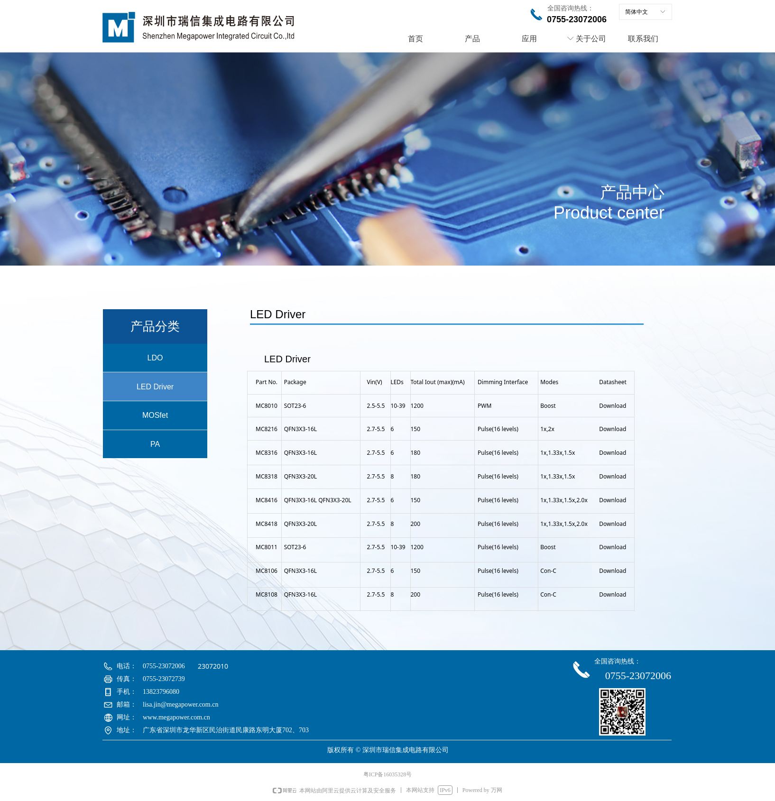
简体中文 (636, 12)
